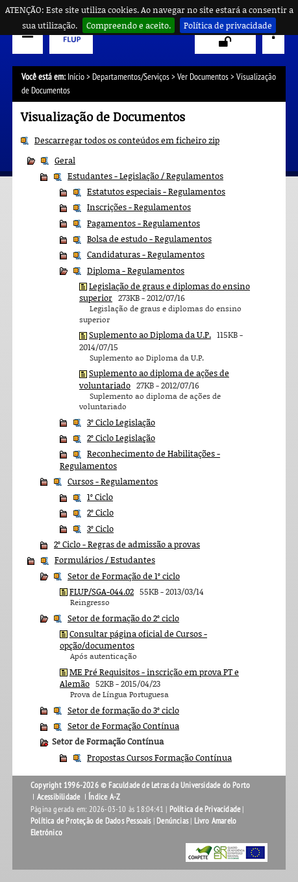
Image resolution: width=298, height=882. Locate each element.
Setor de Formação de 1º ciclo (124, 576)
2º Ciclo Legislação (121, 438)
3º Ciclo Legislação (121, 422)
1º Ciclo (100, 497)
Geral (65, 160)
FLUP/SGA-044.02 (101, 591)
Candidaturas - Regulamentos (146, 254)
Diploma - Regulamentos (135, 270)
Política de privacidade (228, 25)
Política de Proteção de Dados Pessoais (91, 821)
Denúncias (172, 821)
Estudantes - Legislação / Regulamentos (145, 176)
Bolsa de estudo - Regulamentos (149, 238)
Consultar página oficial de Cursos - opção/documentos (133, 639)
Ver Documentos (203, 76)
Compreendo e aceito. (128, 25)
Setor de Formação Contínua (123, 726)
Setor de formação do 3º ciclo (123, 710)
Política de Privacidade (205, 809)
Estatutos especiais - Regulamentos (156, 191)
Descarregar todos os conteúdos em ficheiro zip (126, 140)
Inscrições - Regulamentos (139, 207)
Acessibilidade (59, 797)
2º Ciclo (100, 512)
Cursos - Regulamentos (113, 481)
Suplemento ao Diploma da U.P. (150, 334)
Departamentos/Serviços (130, 76)
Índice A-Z (104, 797)
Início (76, 76)
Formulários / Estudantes (105, 560)
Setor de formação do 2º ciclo (123, 618)
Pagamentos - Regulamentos (143, 223)
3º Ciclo (100, 528)
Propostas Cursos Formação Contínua (159, 757)
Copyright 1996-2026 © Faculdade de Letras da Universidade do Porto (140, 785)
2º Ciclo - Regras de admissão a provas (127, 544)
